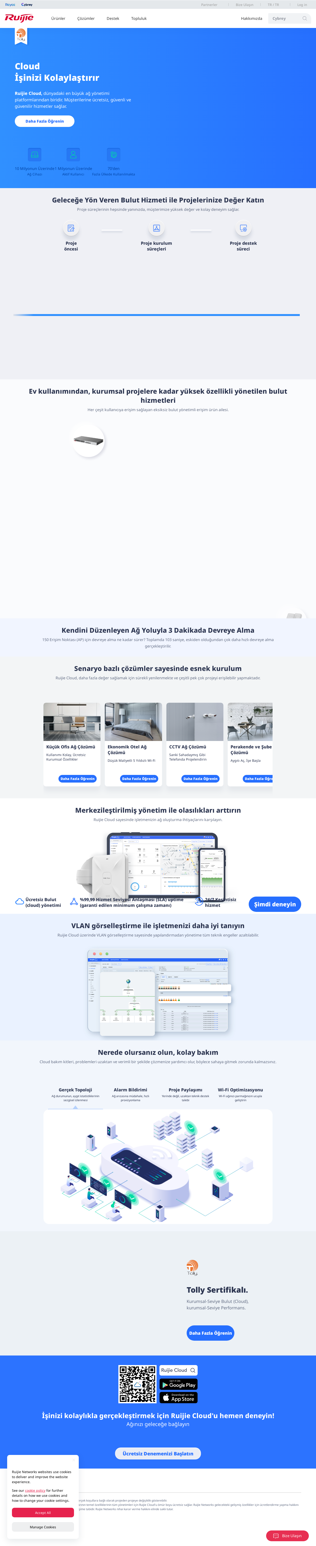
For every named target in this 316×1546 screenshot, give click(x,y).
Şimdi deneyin (275, 904)
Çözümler (86, 18)
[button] (261, 693)
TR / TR (273, 4)
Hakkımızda (251, 18)
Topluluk (139, 18)
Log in (302, 4)
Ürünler (58, 18)
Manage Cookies (43, 1527)
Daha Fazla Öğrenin (45, 121)
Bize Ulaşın (244, 4)
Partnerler (209, 4)
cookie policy (35, 1490)
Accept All (43, 1512)
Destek (113, 18)
